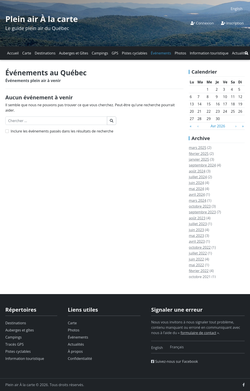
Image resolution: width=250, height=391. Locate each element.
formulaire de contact (198, 332)
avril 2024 (197, 194)
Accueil (13, 53)
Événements (161, 53)
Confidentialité (80, 358)
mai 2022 (196, 265)
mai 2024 (196, 188)
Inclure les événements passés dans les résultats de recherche (62, 131)
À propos (75, 351)
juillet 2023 (198, 223)
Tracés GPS (14, 344)
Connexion (202, 23)
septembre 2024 (202, 165)
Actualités (240, 53)
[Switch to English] (236, 8)
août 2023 (197, 218)
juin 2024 (196, 182)
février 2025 (199, 153)
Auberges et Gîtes (73, 53)
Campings (100, 53)
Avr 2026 (218, 126)
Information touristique (209, 53)
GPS (115, 53)
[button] (246, 53)
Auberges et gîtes (19, 330)
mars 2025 (197, 147)
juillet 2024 (198, 176)
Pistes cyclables (134, 53)
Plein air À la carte (41, 19)
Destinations (45, 53)
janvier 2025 (199, 159)
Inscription (232, 23)
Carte (26, 53)
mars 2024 (197, 200)
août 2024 (197, 171)
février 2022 (199, 270)
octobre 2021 (200, 276)
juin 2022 (196, 259)
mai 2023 (196, 235)
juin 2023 (196, 229)
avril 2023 (197, 241)
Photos (180, 53)
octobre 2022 (200, 247)
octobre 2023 (200, 206)
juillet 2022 (198, 253)
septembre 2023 (202, 212)
